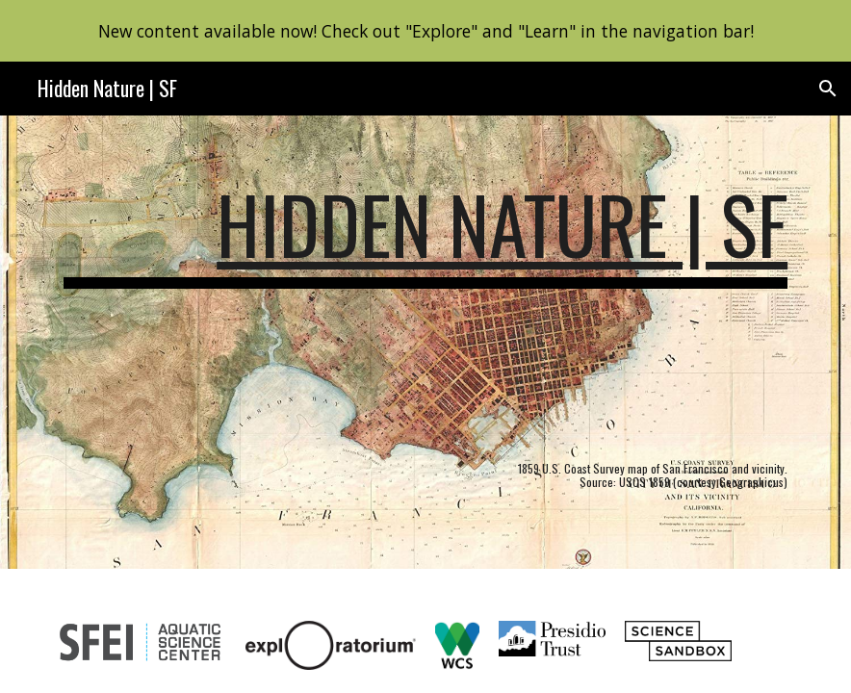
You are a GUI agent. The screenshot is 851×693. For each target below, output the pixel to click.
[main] (425, 342)
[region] (425, 31)
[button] (828, 88)
